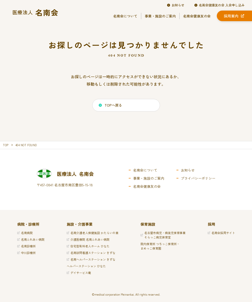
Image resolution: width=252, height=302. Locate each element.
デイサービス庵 (79, 272)
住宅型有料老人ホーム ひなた (88, 246)
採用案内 (234, 15)
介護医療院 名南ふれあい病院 (88, 239)
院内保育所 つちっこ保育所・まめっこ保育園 (160, 246)
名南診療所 (26, 246)
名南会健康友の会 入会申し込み (219, 5)
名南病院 (25, 233)
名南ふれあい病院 (31, 239)
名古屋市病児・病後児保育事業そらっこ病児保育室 (163, 235)
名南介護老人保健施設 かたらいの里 (92, 233)
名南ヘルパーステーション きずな (91, 259)
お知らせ (175, 5)
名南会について (125, 16)
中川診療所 (26, 253)
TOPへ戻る (110, 105)
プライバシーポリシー (198, 178)
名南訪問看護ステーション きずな (91, 253)
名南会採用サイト (221, 233)
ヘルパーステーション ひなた (86, 266)
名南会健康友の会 (197, 16)
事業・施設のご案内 (160, 16)
